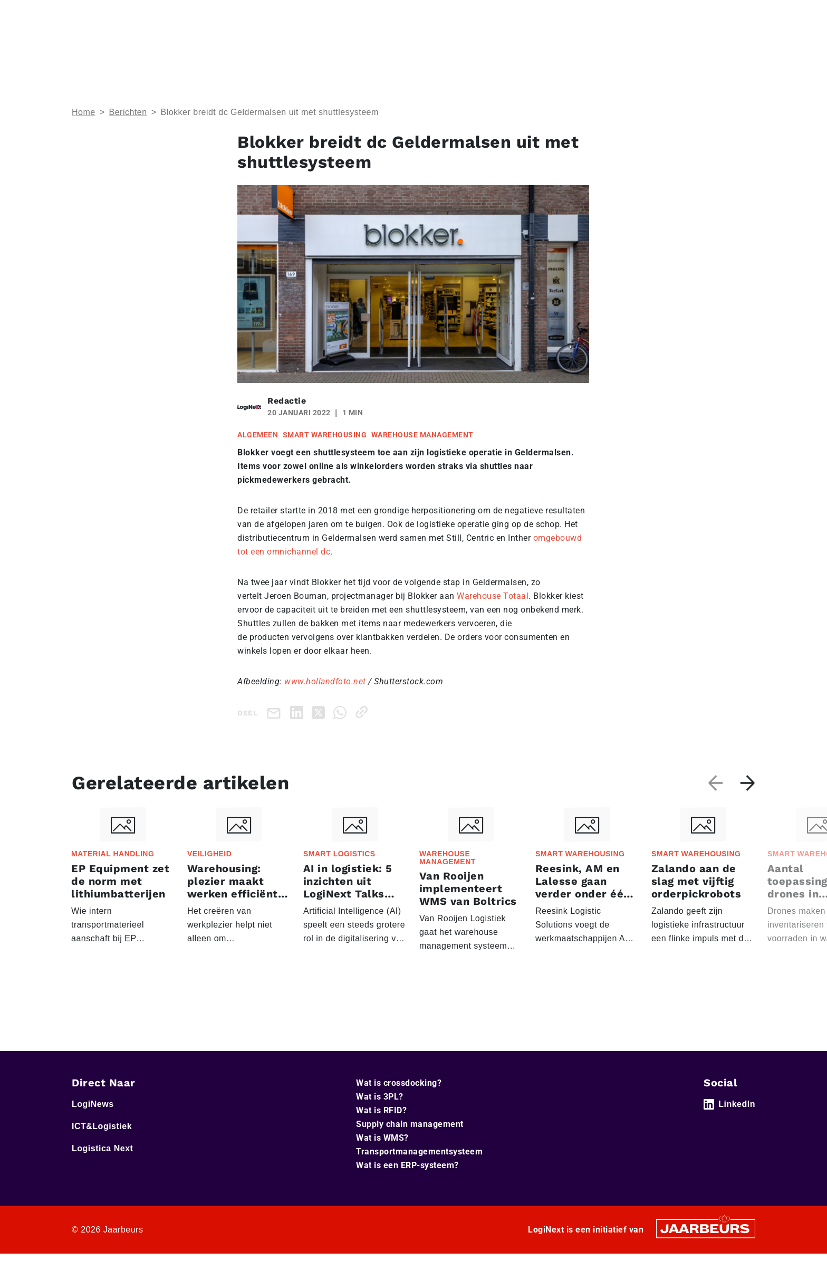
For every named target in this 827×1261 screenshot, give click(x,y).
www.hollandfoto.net (325, 681)
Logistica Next (221, 15)
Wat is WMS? (382, 1138)
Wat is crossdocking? (398, 1083)
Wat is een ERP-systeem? (407, 1165)
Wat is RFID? (381, 1110)
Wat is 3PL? (379, 1097)
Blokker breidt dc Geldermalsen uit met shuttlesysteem (269, 112)
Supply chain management (410, 1124)
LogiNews (116, 15)
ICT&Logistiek (165, 15)
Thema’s (595, 46)
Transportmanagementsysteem (419, 1152)
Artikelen (663, 46)
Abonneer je (724, 47)
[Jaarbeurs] (705, 1228)
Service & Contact (497, 15)
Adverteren (558, 15)
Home (82, 15)
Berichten (128, 112)
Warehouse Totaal (492, 596)
